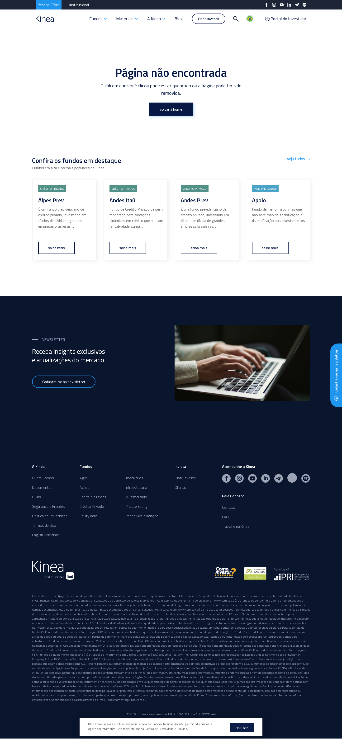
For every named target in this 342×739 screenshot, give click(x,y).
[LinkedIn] (289, 5)
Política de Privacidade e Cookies (167, 728)
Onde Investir (185, 478)
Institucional (79, 5)
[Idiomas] (249, 18)
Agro (83, 478)
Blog (179, 18)
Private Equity (136, 506)
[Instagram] (274, 5)
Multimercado (136, 497)
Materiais (127, 18)
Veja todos (299, 159)
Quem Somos (43, 478)
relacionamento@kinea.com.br (125, 700)
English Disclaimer (46, 535)
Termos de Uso (44, 525)
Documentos (42, 487)
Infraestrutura (136, 487)
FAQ (225, 517)
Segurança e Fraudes (48, 506)
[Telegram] (297, 5)
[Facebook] (266, 5)
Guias (36, 497)
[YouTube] (282, 5)
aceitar (242, 728)
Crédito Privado (92, 506)
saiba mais (56, 248)
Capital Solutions (93, 497)
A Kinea (156, 18)
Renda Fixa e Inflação (141, 516)
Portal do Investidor (285, 19)
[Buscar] (236, 19)
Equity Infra (88, 516)
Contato (228, 507)
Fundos (98, 18)
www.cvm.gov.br (224, 601)
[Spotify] (304, 5)
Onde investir (208, 19)
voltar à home (171, 109)
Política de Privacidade (49, 516)
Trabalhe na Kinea (235, 526)
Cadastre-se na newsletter (63, 382)
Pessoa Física (49, 5)
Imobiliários (134, 478)
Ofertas (181, 487)
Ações (85, 487)
